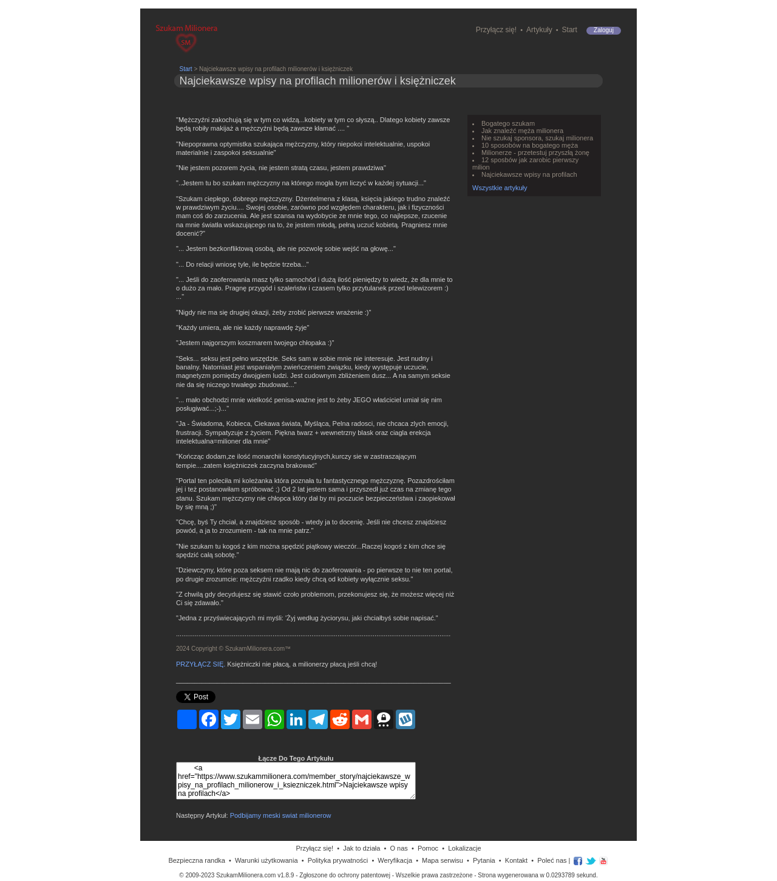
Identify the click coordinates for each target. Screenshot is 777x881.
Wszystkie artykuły (499, 187)
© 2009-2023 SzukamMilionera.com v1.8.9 (236, 875)
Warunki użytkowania (266, 860)
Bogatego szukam (508, 123)
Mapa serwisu (442, 860)
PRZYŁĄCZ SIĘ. (200, 664)
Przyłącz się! (496, 30)
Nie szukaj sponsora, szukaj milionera (537, 138)
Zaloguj (604, 30)
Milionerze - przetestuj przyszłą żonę (535, 152)
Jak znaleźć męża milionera (522, 130)
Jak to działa (361, 848)
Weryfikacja (395, 860)
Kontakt (516, 860)
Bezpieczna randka (196, 860)
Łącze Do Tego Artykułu (295, 758)
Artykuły (539, 30)
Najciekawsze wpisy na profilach (529, 174)
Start (569, 30)
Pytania (484, 860)
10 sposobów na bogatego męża (529, 145)
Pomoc (428, 848)
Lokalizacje (464, 848)
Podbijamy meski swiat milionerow (280, 815)
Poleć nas (551, 860)
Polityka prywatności (338, 860)
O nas (398, 848)
